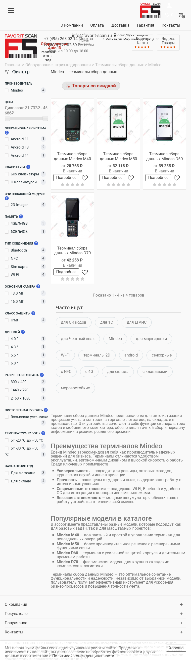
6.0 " (14, 363)
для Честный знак (78, 338)
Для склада (21, 481)
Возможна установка (29, 417)
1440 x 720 (19, 390)
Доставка (120, 25)
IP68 (14, 320)
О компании (71, 25)
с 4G (89, 371)
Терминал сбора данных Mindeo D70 (72, 250)
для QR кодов (73, 322)
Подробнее (66, 177)
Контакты (171, 25)
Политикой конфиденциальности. (84, 656)
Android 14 (20, 155)
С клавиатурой (24, 182)
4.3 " (14, 347)
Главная (13, 64)
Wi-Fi (15, 274)
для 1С (106, 322)
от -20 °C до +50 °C (27, 440)
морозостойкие (75, 388)
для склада (118, 371)
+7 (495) (61, 38)
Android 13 (20, 147)
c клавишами (155, 371)
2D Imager (19, 205)
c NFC (66, 371)
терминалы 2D (97, 355)
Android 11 (20, 139)
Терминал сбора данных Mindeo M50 (118, 156)
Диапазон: (14, 108)
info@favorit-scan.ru (92, 35)
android (131, 355)
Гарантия (145, 25)
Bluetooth (19, 250)
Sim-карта (19, 266)
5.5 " (14, 355)
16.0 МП (18, 301)
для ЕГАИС (136, 322)
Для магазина (23, 473)
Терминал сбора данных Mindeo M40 (72, 156)
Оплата (97, 25)
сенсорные (162, 355)
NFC (14, 258)
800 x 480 (18, 382)
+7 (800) (60, 45)
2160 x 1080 (20, 398)
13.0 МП (18, 293)
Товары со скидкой (94, 86)
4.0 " (14, 339)
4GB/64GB (19, 223)
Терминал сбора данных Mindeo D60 (164, 156)
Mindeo (17, 90)
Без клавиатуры (25, 174)
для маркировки (151, 338)
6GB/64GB (19, 231)
